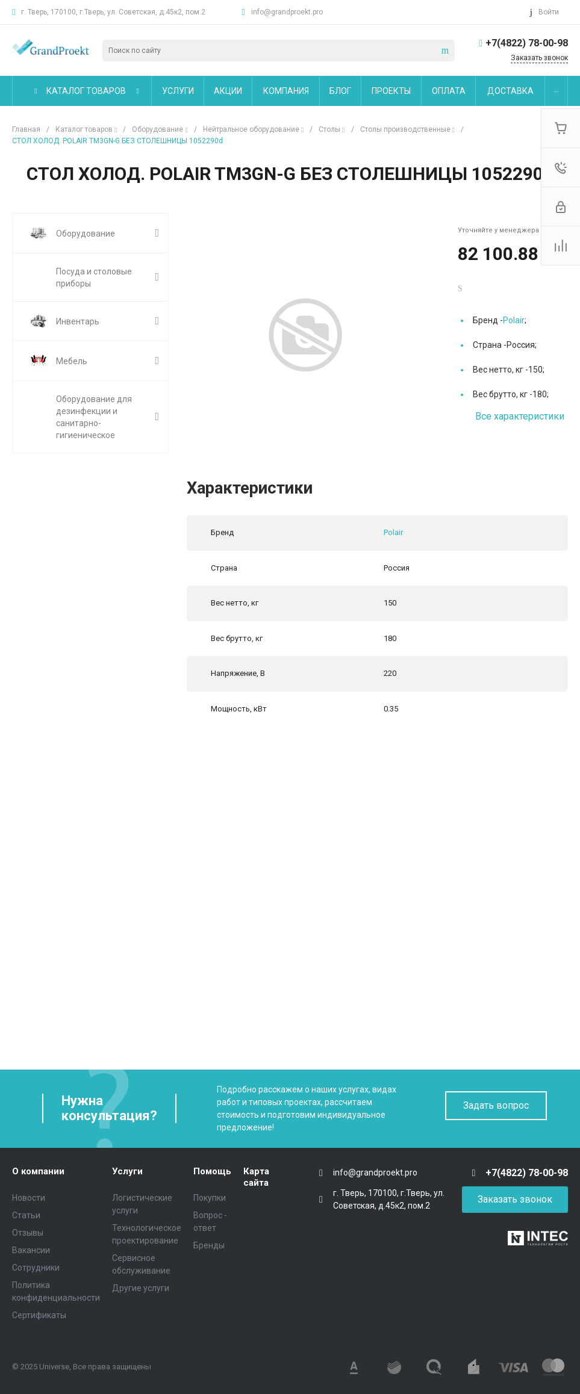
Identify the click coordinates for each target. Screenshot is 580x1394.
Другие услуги (140, 1288)
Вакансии (31, 1250)
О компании (38, 1171)
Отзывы (27, 1233)
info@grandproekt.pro (287, 12)
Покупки (209, 1198)
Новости (28, 1198)
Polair (514, 320)
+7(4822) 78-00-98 (526, 43)
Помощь (212, 1171)
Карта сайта (256, 1177)
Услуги (127, 1171)
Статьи (26, 1215)
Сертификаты (39, 1315)
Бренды (209, 1245)
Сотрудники (36, 1267)
